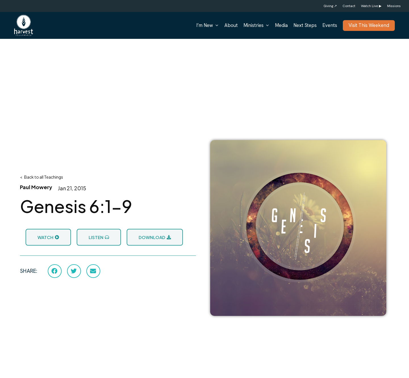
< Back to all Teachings (41, 177)
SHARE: (28, 270)
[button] (55, 271)
